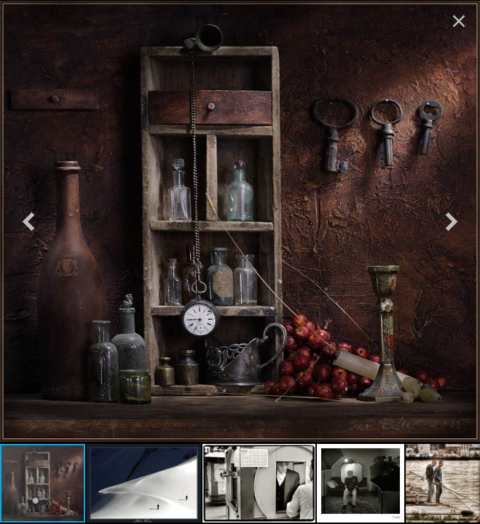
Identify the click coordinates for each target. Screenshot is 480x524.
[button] (28, 221)
